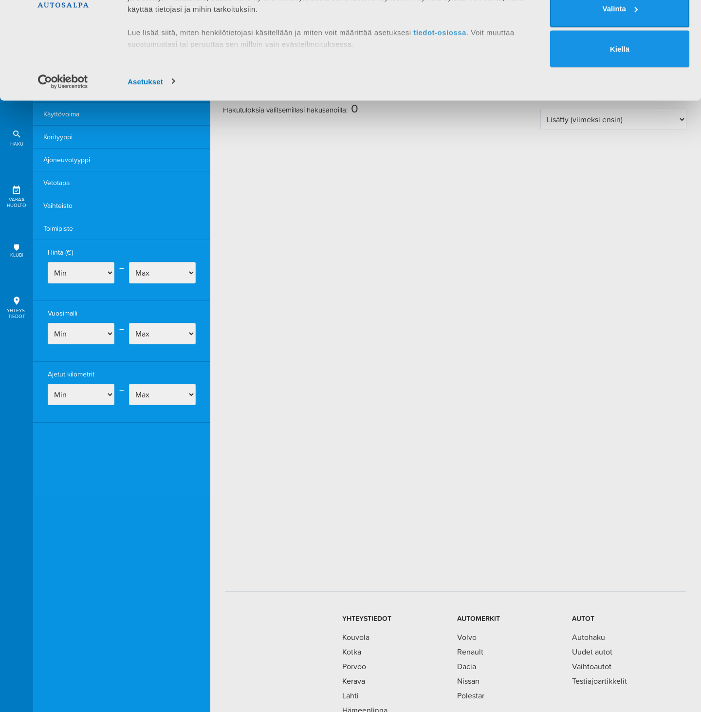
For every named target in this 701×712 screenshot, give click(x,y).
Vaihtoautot (591, 666)
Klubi (16, 251)
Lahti (350, 695)
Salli (619, 30)
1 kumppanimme (179, 35)
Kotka (351, 651)
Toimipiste (58, 228)
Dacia (466, 666)
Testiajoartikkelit (599, 681)
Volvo (467, 637)
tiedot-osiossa (439, 94)
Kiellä (619, 111)
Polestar (470, 695)
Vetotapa (56, 182)
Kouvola (355, 637)
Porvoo (354, 666)
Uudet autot (592, 651)
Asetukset (145, 143)
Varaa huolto (16, 195)
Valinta (620, 70)
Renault (470, 651)
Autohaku (588, 637)
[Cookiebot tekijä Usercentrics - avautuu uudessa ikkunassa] (63, 143)
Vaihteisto (58, 205)
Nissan (468, 681)
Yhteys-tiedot (16, 306)
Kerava (353, 681)
